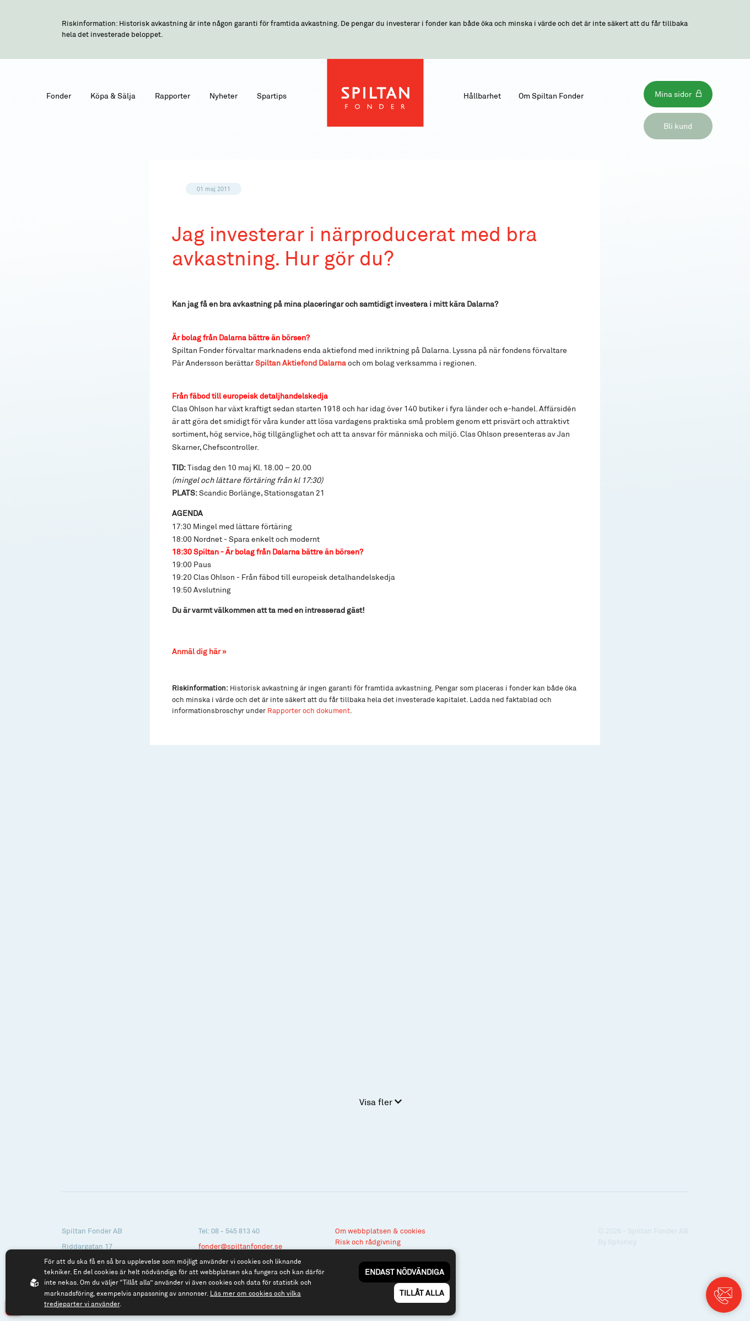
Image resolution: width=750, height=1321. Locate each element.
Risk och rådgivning (368, 1241)
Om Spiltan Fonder (551, 95)
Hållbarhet (482, 95)
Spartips (272, 95)
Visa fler (380, 1101)
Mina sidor (673, 94)
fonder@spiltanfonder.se (240, 1246)
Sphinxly (622, 1241)
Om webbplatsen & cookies (380, 1230)
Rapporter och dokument (308, 710)
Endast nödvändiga (404, 1271)
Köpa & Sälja (113, 95)
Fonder (58, 95)
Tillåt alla (422, 1292)
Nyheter (223, 95)
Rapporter (172, 95)
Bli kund (677, 126)
